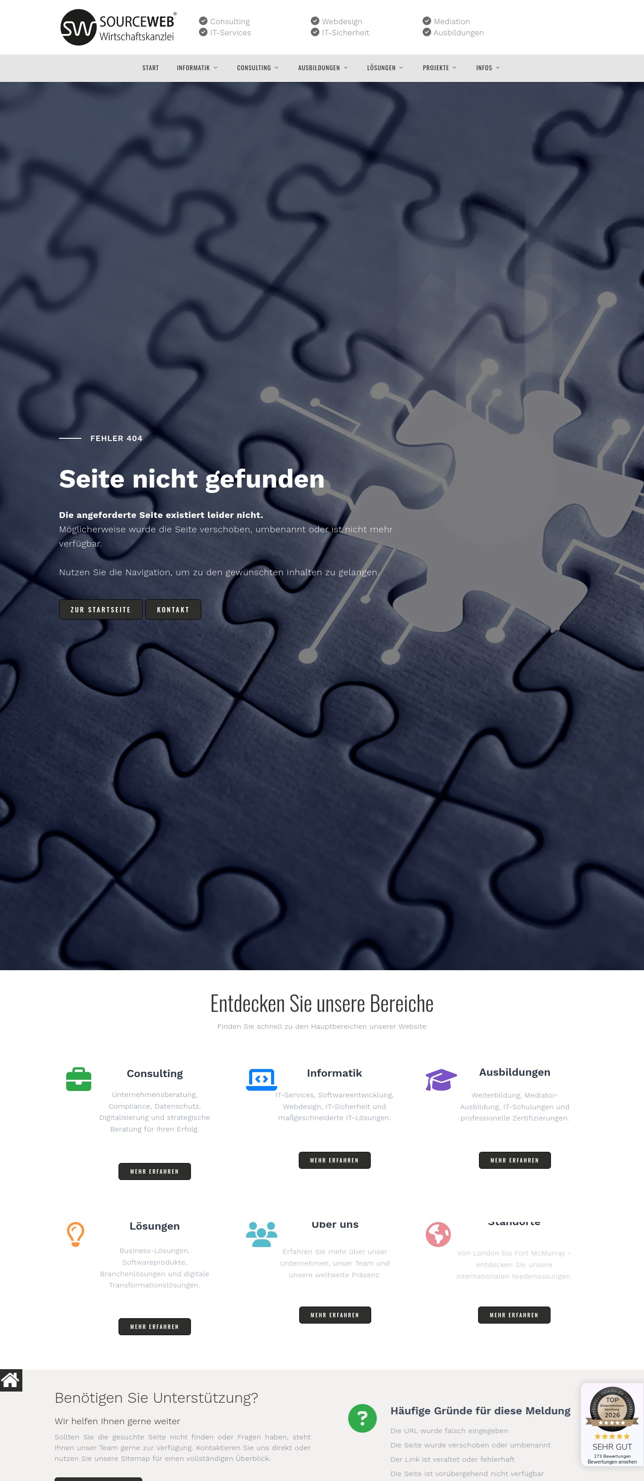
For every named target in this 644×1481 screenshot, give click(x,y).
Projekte (436, 67)
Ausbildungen (319, 67)
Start (150, 67)
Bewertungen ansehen (612, 1462)
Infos (484, 67)
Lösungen (381, 67)
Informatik (193, 67)
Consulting (254, 67)
